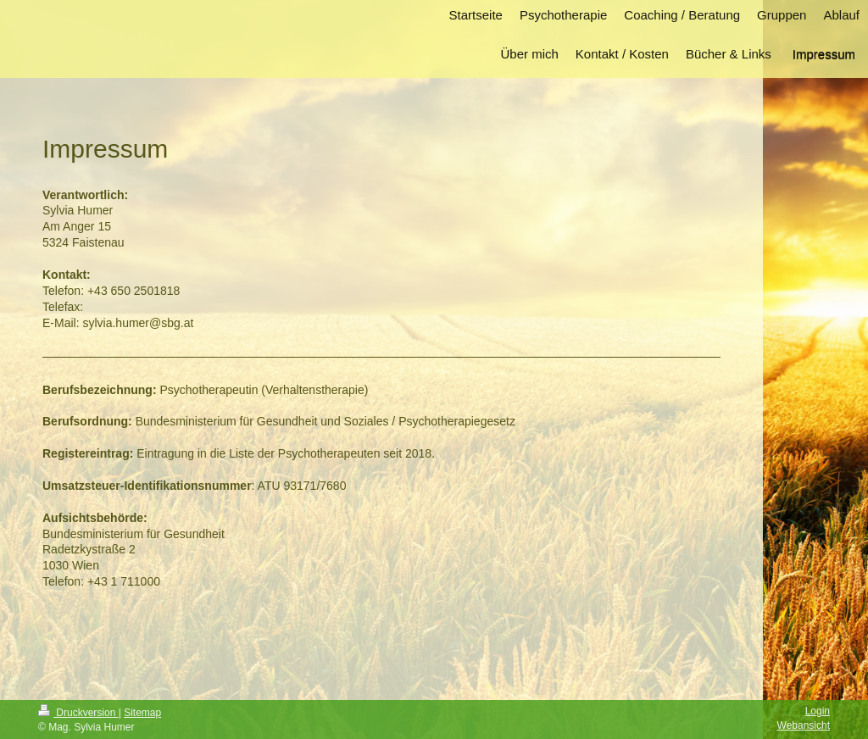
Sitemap (142, 713)
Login (817, 711)
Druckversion (78, 713)
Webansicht (803, 725)
